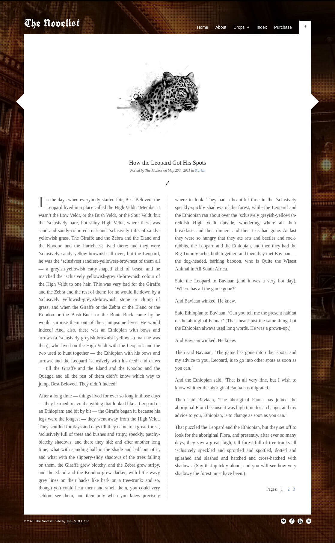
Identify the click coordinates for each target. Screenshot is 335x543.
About (221, 27)
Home (202, 27)
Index (262, 27)
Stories (200, 170)
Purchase (283, 27)
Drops (241, 27)
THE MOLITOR (77, 521)
